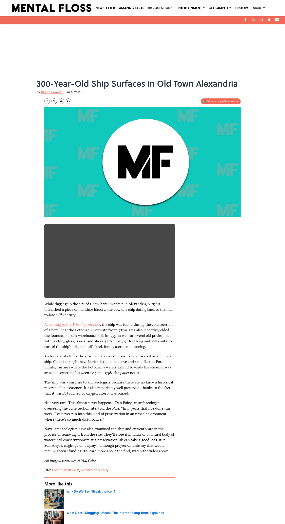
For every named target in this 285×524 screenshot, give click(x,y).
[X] (253, 19)
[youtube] (277, 19)
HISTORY (242, 8)
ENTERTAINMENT (189, 8)
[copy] (68, 101)
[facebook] (245, 19)
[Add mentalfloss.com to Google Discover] (221, 101)
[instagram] (261, 19)
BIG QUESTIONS (160, 8)
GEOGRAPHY (218, 8)
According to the (72, 324)
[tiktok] (269, 19)
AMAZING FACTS (131, 8)
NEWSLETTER (105, 8)
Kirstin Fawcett (52, 92)
